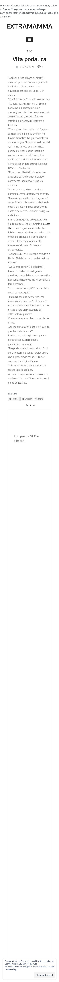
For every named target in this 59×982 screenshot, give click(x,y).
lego (32, 405)
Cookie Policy (10, 969)
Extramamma (30, 26)
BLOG (30, 51)
